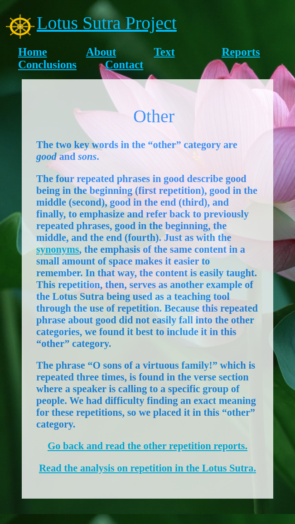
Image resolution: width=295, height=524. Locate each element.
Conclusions (47, 64)
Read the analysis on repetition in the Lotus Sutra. (147, 468)
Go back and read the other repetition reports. (147, 446)
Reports (241, 52)
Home (32, 52)
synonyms (57, 249)
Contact (124, 64)
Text (164, 52)
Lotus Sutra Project (107, 23)
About (101, 52)
